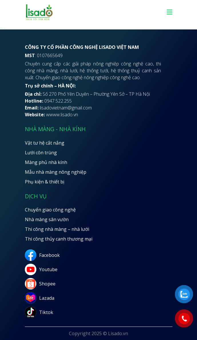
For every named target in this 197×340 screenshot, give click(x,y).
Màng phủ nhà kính (46, 162)
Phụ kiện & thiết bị (44, 182)
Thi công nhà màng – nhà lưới (57, 229)
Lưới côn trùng (41, 152)
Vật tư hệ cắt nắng (44, 143)
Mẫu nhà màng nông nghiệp (55, 172)
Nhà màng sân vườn (47, 219)
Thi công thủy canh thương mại (58, 239)
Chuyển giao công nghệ (50, 210)
